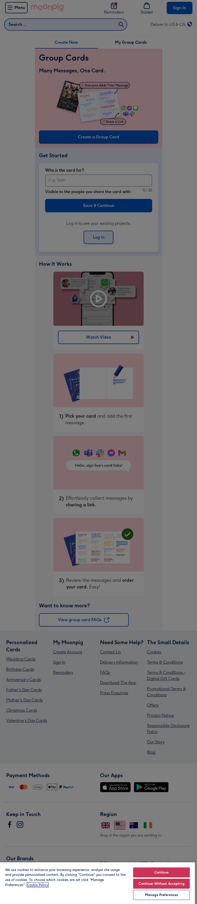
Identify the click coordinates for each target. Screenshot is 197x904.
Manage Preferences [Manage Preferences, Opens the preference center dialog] (161, 895)
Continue (161, 872)
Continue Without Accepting (161, 884)
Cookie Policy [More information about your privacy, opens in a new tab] (37, 885)
